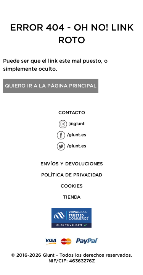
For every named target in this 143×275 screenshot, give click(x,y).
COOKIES (72, 185)
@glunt (72, 123)
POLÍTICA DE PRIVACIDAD (71, 174)
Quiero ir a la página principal (50, 86)
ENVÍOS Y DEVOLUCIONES (71, 163)
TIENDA (71, 196)
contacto (71, 112)
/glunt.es (71, 134)
